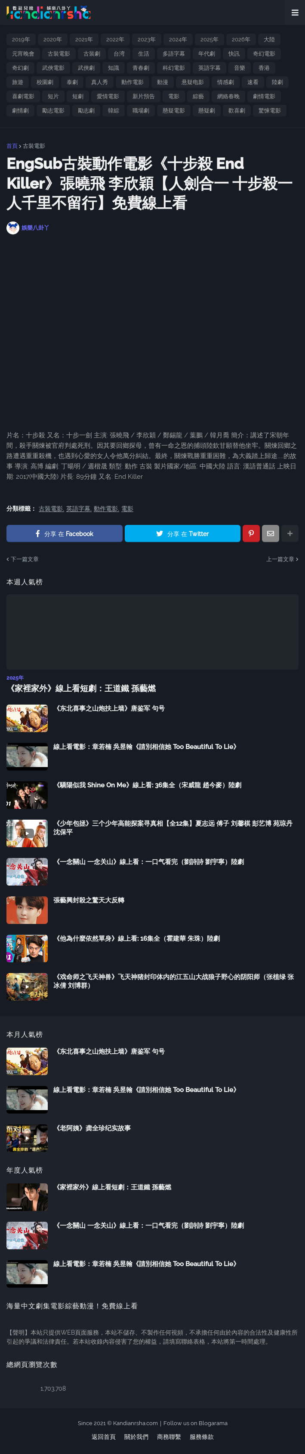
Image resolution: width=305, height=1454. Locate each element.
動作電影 (132, 82)
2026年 (241, 39)
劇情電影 (264, 96)
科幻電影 (174, 68)
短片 (53, 96)
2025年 (209, 39)
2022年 (115, 39)
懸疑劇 (206, 110)
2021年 (84, 39)
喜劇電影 (23, 96)
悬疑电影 (193, 82)
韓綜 (113, 110)
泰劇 (72, 82)
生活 (143, 53)
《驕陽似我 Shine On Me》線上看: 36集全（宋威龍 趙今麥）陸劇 (147, 785)
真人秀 (99, 82)
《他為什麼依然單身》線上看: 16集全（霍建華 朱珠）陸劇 (136, 938)
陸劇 (277, 82)
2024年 (178, 39)
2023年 (147, 39)
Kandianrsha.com (135, 1422)
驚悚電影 (270, 110)
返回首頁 (104, 1436)
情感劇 (225, 82)
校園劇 (45, 82)
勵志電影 (53, 110)
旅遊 (17, 82)
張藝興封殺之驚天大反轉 (88, 900)
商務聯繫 (169, 1436)
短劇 (77, 96)
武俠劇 (86, 68)
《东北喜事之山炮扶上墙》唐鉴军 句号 (109, 708)
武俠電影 (53, 68)
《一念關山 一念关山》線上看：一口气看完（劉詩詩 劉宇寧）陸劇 (148, 861)
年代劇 (206, 53)
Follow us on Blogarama (195, 1422)
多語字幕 (174, 53)
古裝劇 (91, 53)
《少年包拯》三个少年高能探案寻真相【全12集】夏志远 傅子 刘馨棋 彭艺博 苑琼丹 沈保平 (173, 827)
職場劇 (140, 110)
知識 (113, 68)
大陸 (269, 39)
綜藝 (198, 96)
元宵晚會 (23, 53)
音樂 (239, 68)
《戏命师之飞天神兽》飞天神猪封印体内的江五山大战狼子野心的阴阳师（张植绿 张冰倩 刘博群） (173, 981)
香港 (264, 68)
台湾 (119, 53)
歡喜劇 (236, 110)
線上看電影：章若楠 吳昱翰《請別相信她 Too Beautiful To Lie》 (146, 746)
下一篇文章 (25, 559)
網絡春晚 (228, 96)
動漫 (162, 82)
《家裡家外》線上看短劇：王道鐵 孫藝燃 (77, 688)
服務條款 (202, 1436)
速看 (253, 82)
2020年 (52, 39)
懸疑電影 (174, 110)
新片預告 (143, 96)
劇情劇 (20, 110)
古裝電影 (59, 53)
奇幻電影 (264, 53)
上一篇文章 (280, 559)
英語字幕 (209, 68)
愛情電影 (108, 96)
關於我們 (136, 1436)
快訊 (234, 53)
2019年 (21, 39)
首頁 (12, 146)
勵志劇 (86, 110)
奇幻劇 (20, 68)
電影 (173, 96)
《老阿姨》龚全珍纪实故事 (92, 1128)
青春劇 (140, 68)
